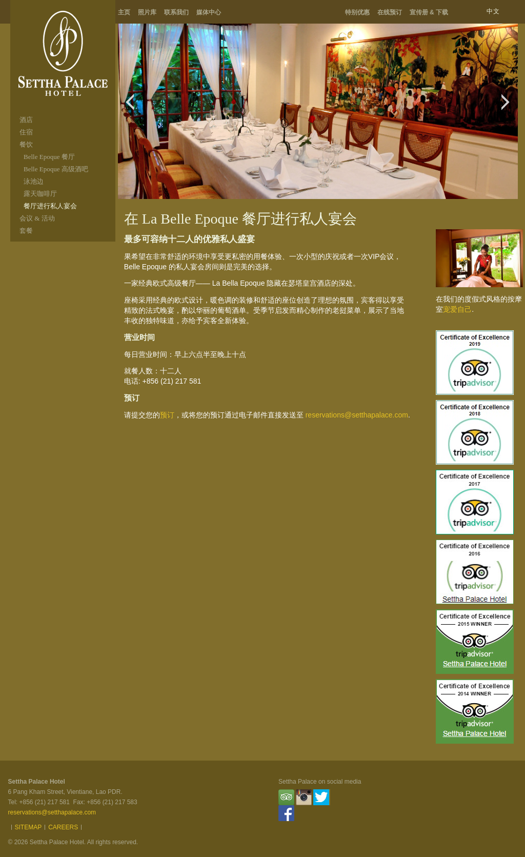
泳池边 (34, 181)
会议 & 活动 (37, 218)
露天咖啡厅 (40, 193)
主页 (124, 12)
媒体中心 (208, 12)
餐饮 (26, 144)
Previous (132, 107)
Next (508, 107)
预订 (167, 415)
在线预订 (389, 12)
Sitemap (28, 827)
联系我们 (176, 12)
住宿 (26, 132)
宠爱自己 (457, 309)
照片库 (147, 12)
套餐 (26, 230)
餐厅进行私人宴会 (50, 206)
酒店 (26, 120)
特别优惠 (357, 12)
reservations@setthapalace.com (357, 415)
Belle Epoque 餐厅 (49, 157)
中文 (493, 11)
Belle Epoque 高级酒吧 (56, 169)
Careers (63, 827)
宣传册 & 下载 (429, 12)
